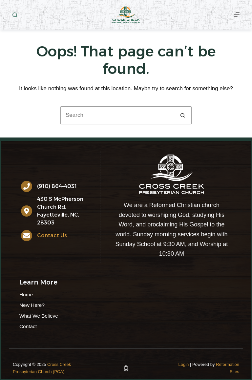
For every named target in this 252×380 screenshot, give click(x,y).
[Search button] (183, 115)
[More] (237, 15)
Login (183, 364)
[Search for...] (117, 115)
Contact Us (52, 235)
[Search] (14, 14)
